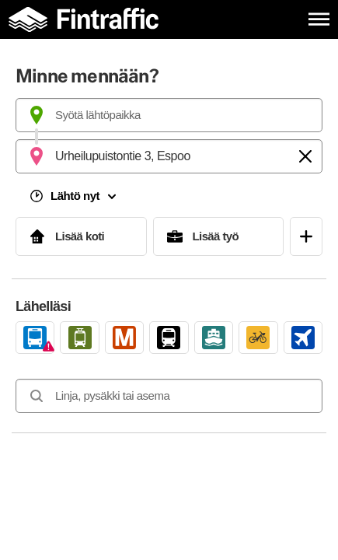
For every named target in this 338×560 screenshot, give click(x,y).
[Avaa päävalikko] (318, 19)
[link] (35, 337)
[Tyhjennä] (305, 156)
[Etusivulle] (87, 19)
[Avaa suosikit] (306, 236)
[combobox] (169, 115)
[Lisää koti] (81, 236)
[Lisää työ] (218, 236)
